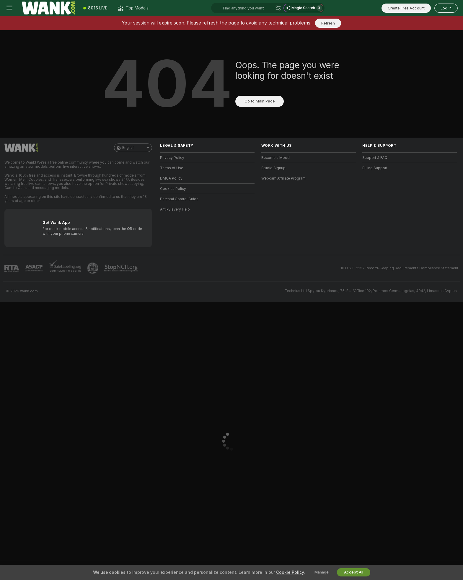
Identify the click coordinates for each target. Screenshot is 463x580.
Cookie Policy (290, 572)
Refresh (328, 23)
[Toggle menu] (9, 8)
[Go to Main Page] (48, 8)
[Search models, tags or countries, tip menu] (248, 8)
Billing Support (374, 168)
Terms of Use (171, 168)
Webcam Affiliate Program (283, 178)
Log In (446, 8)
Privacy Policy (172, 158)
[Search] (278, 8)
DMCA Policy (171, 178)
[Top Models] (133, 8)
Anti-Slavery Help (175, 209)
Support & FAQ (374, 158)
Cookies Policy (173, 189)
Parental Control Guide (179, 199)
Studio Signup (273, 168)
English (133, 148)
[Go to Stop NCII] (121, 268)
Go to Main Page (259, 101)
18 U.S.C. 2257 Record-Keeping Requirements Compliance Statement (399, 268)
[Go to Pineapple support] (93, 268)
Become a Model (275, 158)
